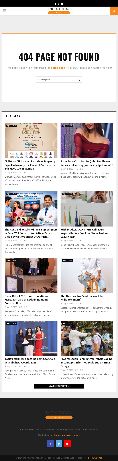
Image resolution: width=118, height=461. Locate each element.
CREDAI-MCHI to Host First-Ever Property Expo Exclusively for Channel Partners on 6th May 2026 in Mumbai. (30, 165)
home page (58, 67)
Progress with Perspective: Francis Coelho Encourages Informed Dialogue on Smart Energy (86, 363)
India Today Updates (93, 458)
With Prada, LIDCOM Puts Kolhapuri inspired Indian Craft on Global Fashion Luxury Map (84, 233)
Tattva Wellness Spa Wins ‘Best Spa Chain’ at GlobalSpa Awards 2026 (30, 361)
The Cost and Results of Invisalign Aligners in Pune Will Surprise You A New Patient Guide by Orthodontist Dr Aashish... (31, 233)
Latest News (12, 116)
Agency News (12, 126)
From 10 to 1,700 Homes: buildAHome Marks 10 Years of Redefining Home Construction (28, 300)
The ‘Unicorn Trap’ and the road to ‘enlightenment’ (82, 298)
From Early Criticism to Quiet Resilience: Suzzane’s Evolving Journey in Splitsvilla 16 (87, 163)
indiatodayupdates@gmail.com (65, 435)
